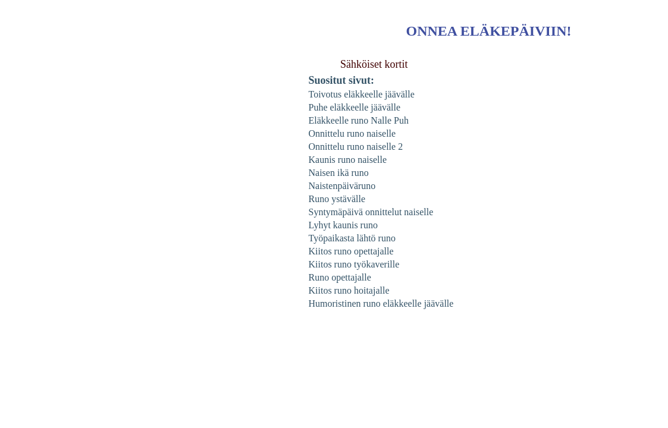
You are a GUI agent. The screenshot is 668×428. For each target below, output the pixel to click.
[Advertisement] (78, 234)
